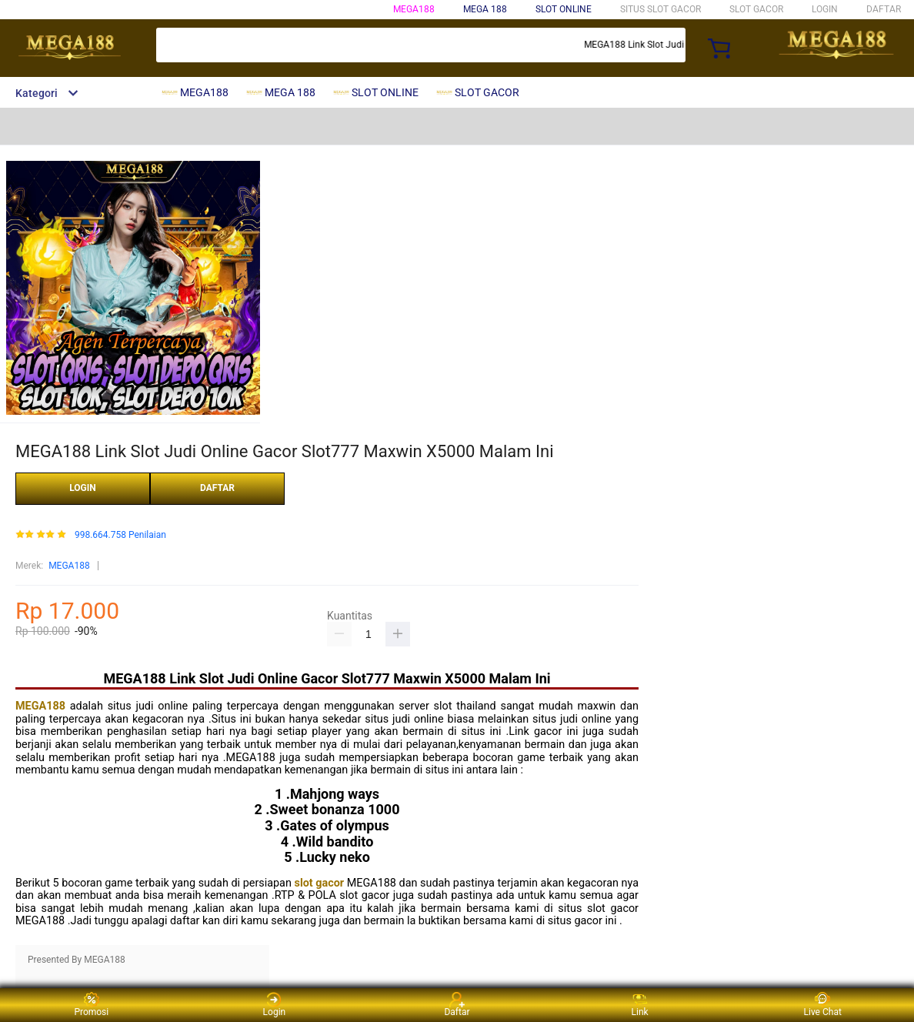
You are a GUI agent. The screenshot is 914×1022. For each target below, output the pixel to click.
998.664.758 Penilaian (120, 535)
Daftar (456, 1004)
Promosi (91, 1004)
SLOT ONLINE (563, 9)
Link (640, 1004)
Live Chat (823, 1004)
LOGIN (825, 9)
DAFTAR (883, 9)
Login (274, 1004)
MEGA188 (414, 9)
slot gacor (320, 883)
